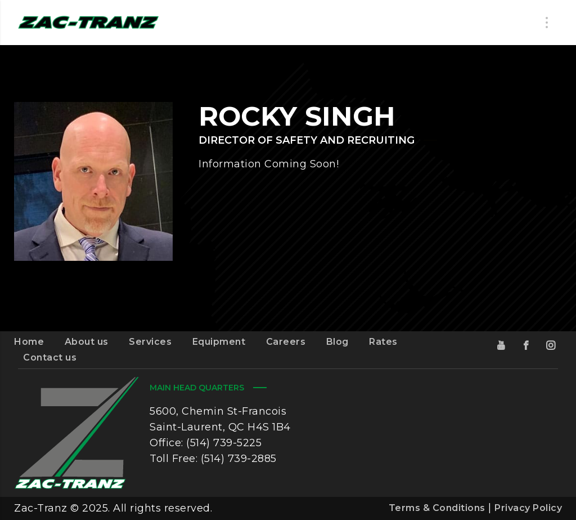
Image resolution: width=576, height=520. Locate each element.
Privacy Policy (528, 508)
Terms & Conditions (437, 508)
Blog (337, 341)
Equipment (219, 341)
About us (87, 341)
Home (29, 341)
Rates (383, 341)
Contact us (49, 357)
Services (150, 341)
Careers (286, 341)
